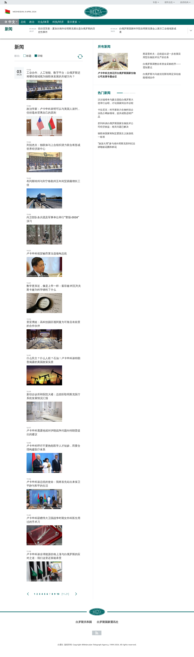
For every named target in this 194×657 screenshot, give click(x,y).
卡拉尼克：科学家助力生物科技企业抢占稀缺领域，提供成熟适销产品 (115, 113)
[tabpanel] (117, 125)
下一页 (76, 594)
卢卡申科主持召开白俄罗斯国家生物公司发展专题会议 (117, 75)
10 (58, 594)
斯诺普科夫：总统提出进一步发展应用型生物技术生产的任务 (162, 55)
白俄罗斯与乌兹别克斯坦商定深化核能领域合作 (162, 76)
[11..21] (65, 594)
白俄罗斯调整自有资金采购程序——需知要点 (162, 66)
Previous (28, 594)
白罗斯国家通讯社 (107, 621)
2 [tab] (126, 91)
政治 (31, 21)
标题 (28, 55)
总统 (23, 21)
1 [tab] (120, 91)
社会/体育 (43, 21)
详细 (39, 55)
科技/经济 (58, 21)
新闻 (8, 29)
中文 (11, 22)
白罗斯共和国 (84, 621)
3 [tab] (132, 91)
